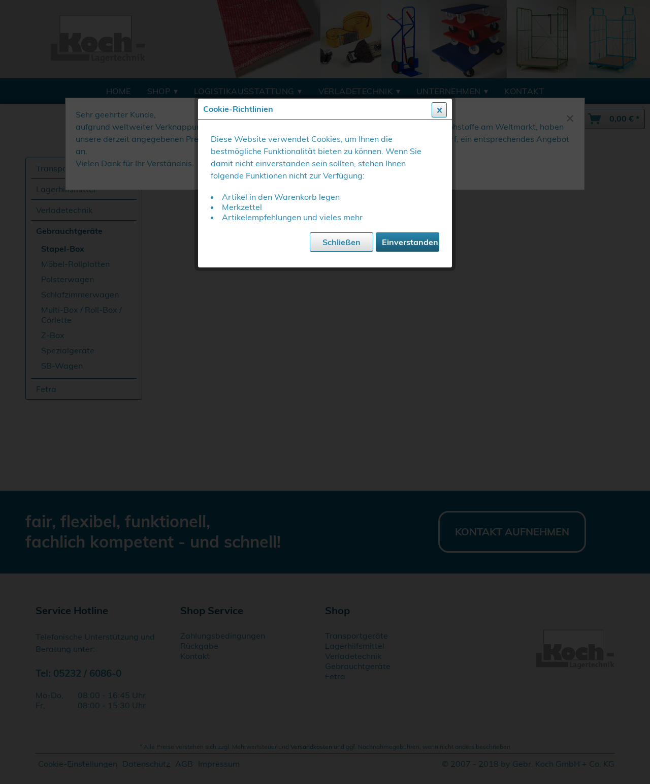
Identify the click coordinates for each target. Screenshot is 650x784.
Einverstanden (410, 242)
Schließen (341, 242)
